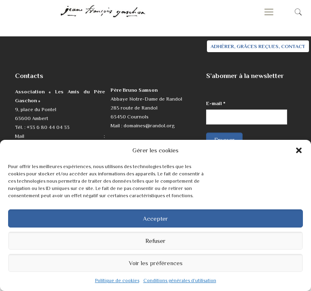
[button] (299, 150)
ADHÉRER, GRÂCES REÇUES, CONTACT (258, 46)
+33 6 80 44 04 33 (48, 127)
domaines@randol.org (149, 125)
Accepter (155, 218)
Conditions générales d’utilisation (179, 280)
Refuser (155, 240)
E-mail (216, 103)
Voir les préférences (156, 262)
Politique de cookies (117, 280)
